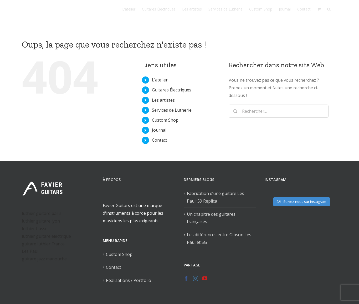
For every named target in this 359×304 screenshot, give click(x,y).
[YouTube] (204, 278)
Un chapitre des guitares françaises (211, 218)
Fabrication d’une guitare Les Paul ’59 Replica (215, 197)
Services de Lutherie (172, 110)
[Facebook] (186, 278)
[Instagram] (195, 278)
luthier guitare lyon (41, 221)
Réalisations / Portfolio (128, 280)
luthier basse (35, 228)
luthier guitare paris (41, 213)
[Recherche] (329, 9)
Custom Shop (165, 120)
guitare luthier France (43, 244)
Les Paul (30, 251)
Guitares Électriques (171, 90)
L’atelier (160, 80)
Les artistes (163, 100)
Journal (159, 130)
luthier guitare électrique (46, 236)
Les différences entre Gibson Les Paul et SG (219, 238)
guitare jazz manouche (44, 259)
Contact (159, 140)
